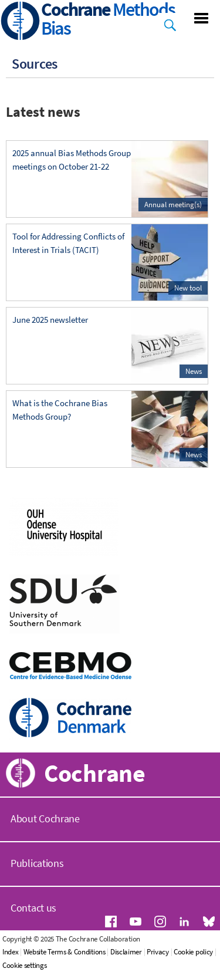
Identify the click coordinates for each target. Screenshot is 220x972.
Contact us (33, 907)
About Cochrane (45, 818)
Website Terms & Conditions (64, 952)
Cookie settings (24, 965)
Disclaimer (126, 952)
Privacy (158, 952)
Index (10, 952)
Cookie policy (193, 952)
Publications (37, 863)
